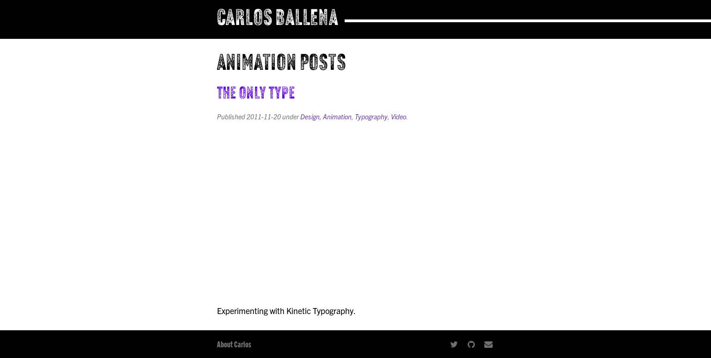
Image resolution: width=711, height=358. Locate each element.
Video (398, 116)
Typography (371, 116)
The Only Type (256, 94)
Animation (337, 116)
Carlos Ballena (278, 19)
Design (310, 116)
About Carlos (234, 344)
